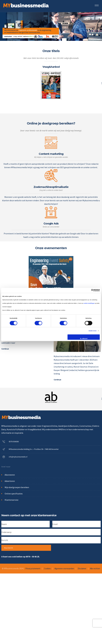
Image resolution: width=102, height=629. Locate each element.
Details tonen (93, 330)
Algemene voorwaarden (64, 568)
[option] (51, 81)
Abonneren (10, 474)
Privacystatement (32, 568)
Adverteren (10, 481)
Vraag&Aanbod (51, 66)
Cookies (47, 568)
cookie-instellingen (89, 303)
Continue (5, 349)
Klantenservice (11, 500)
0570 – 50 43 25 (32, 556)
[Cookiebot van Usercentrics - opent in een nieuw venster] (88, 290)
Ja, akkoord (83, 338)
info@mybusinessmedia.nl (18, 457)
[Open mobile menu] (97, 5)
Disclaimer (82, 568)
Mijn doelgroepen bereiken (17, 487)
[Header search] (98, 9)
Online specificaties (14, 493)
